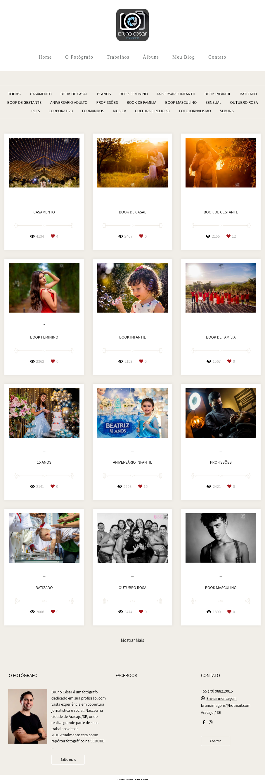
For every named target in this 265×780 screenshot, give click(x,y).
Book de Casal (74, 94)
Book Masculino (181, 102)
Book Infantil (218, 94)
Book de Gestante (24, 102)
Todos (14, 94)
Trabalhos (118, 57)
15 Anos (103, 94)
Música (119, 111)
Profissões (107, 102)
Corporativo (61, 111)
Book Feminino (133, 94)
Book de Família (142, 102)
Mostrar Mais (132, 640)
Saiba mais (68, 759)
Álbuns (151, 57)
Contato (217, 57)
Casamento (40, 94)
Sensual (213, 102)
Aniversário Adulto (68, 102)
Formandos (93, 111)
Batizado (248, 94)
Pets (35, 111)
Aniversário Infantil (176, 94)
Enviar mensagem (222, 698)
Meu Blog (183, 57)
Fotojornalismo (195, 111)
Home (45, 57)
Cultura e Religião (152, 111)
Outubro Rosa (244, 102)
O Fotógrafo (79, 57)
